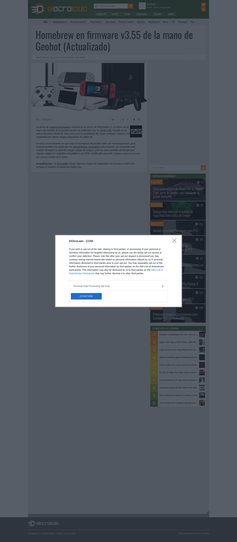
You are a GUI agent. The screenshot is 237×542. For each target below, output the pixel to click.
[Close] (175, 241)
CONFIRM (86, 296)
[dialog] (118, 271)
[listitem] (118, 286)
